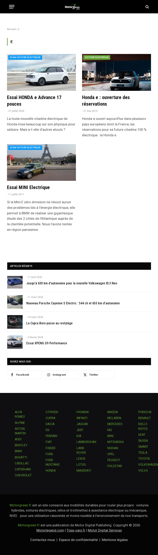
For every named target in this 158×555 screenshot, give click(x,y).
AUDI (18, 439)
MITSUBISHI (115, 442)
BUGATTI (21, 457)
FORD (49, 454)
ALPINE (20, 423)
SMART (143, 447)
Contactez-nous (42, 540)
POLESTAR (114, 466)
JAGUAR (82, 424)
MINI (110, 436)
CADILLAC (22, 463)
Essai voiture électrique (25, 57)
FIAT (49, 442)
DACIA (50, 424)
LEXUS (81, 458)
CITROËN (52, 412)
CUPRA (50, 418)
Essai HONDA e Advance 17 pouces (34, 101)
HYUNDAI (83, 412)
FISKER (50, 448)
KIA (79, 436)
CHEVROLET (23, 475)
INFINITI (82, 418)
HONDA (51, 470)
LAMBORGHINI (86, 442)
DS (47, 430)
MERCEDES (114, 424)
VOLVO (143, 470)
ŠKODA (143, 441)
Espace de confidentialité (78, 540)
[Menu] (11, 6)
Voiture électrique (97, 57)
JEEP (80, 430)
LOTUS (81, 464)
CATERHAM (23, 469)
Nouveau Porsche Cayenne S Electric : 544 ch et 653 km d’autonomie (73, 303)
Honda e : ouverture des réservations (106, 101)
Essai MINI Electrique (28, 187)
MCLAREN (114, 418)
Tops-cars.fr (76, 530)
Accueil (11, 29)
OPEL (111, 454)
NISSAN (112, 448)
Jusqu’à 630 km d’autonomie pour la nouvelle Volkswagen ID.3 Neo (71, 283)
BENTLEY (21, 445)
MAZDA (112, 412)
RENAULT (144, 418)
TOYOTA (144, 458)
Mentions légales (115, 540)
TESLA (142, 453)
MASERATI (84, 470)
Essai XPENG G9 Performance (46, 343)
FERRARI (51, 436)
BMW (18, 451)
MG (109, 430)
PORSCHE (145, 412)
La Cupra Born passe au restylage (49, 323)
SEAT (141, 435)
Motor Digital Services (105, 530)
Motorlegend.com (50, 530)
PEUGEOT (113, 460)
